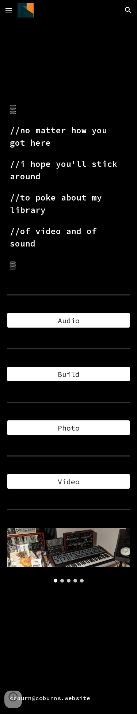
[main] (68, 187)
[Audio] (68, 320)
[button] (9, 10)
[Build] (68, 374)
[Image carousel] (68, 555)
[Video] (68, 481)
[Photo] (68, 428)
